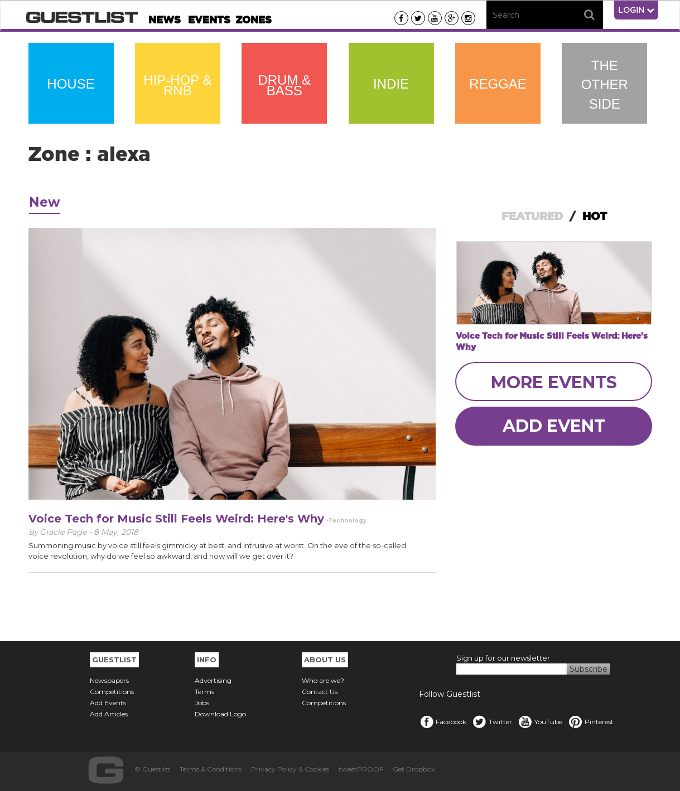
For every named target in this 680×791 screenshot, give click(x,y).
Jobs (202, 703)
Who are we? (323, 680)
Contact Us (319, 691)
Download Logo (220, 714)
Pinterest (591, 721)
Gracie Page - (67, 532)
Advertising (213, 680)
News (164, 20)
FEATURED (532, 216)
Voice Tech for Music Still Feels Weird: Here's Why (176, 518)
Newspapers (109, 680)
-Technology (346, 520)
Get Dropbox (414, 769)
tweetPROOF (361, 769)
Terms (204, 691)
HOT (594, 216)
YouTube (540, 721)
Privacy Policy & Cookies (290, 769)
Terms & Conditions (211, 769)
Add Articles (109, 714)
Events (209, 20)
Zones (253, 20)
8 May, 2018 (116, 532)
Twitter (492, 721)
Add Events (108, 703)
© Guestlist (152, 769)
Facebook (442, 721)
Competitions (112, 691)
